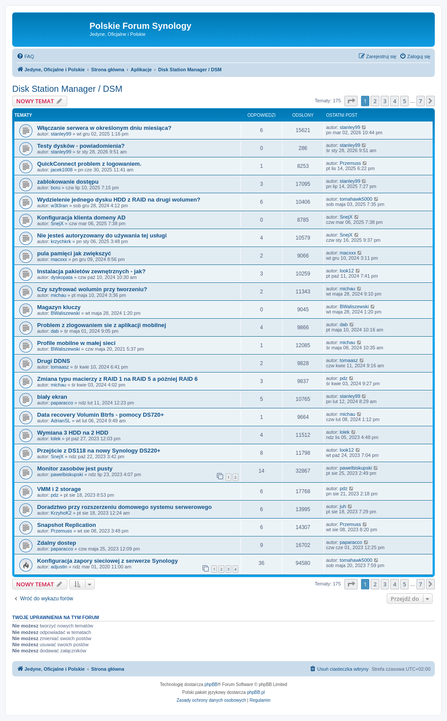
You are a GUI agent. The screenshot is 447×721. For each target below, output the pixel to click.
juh (343, 506)
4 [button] (394, 101)
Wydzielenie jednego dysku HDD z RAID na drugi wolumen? (118, 199)
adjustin (59, 566)
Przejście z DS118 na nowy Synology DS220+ (99, 450)
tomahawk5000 (356, 199)
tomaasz (60, 366)
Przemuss (350, 163)
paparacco (62, 402)
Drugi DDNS (53, 361)
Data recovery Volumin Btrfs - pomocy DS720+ (100, 414)
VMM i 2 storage (59, 489)
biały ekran (52, 397)
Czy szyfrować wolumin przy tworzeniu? (92, 289)
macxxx (59, 259)
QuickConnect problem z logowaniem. (89, 163)
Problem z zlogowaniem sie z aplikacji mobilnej (101, 325)
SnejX (57, 223)
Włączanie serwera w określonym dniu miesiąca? (104, 128)
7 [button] (420, 101)
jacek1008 (61, 169)
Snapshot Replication (66, 525)
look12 (347, 270)
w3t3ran (59, 205)
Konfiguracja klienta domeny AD (81, 217)
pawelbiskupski (67, 474)
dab (54, 331)
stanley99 (61, 133)
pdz (343, 378)
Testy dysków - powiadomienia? (81, 146)
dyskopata (61, 277)
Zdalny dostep (56, 543)
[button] (351, 101)
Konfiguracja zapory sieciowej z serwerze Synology (107, 560)
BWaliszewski (65, 313)
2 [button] (374, 101)
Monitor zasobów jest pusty (75, 468)
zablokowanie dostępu (68, 181)
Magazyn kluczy (59, 307)
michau (58, 295)
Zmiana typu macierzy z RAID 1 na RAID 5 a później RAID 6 (117, 379)
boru (55, 187)
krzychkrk (61, 241)
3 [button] (384, 101)
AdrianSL (60, 420)
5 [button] (404, 101)
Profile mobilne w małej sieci (76, 343)
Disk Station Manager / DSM (67, 89)
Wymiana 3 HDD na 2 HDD (72, 432)
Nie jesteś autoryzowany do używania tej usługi (102, 235)
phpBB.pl (256, 692)
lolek (56, 438)
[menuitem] (25, 56)
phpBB (211, 684)
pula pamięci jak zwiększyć (74, 253)
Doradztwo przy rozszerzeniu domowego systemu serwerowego (124, 507)
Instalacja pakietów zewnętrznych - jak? (91, 271)
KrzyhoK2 (61, 512)
